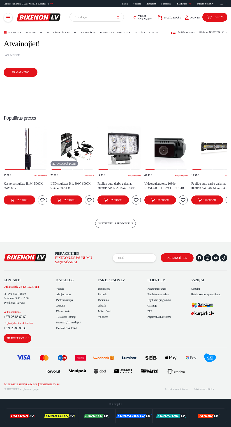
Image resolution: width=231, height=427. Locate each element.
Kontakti (155, 32)
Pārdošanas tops (64, 32)
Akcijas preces (63, 294)
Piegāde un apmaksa (158, 294)
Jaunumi (30, 32)
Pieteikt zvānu (17, 338)
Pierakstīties (177, 257)
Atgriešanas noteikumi (159, 316)
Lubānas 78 (45, 3)
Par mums (123, 32)
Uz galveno (20, 72)
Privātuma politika (204, 389)
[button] (14, 148)
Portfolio (107, 32)
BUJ (149, 311)
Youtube (137, 3)
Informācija (88, 32)
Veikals (60, 288)
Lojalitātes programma (159, 300)
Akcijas (44, 32)
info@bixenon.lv (205, 3)
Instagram (151, 3)
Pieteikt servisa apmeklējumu (206, 294)
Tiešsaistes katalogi (66, 316)
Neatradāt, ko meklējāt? (68, 322)
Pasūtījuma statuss (156, 288)
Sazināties (184, 3)
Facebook (166, 3)
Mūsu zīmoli (104, 311)
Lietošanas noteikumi (176, 389)
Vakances (103, 316)
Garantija (152, 305)
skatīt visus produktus (115, 223)
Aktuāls (139, 32)
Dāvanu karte (63, 311)
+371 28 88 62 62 (15, 317)
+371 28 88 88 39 (15, 328)
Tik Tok (124, 3)
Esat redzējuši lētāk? (66, 328)
